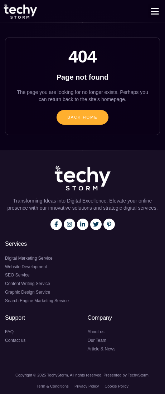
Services (16, 244)
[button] (155, 11)
